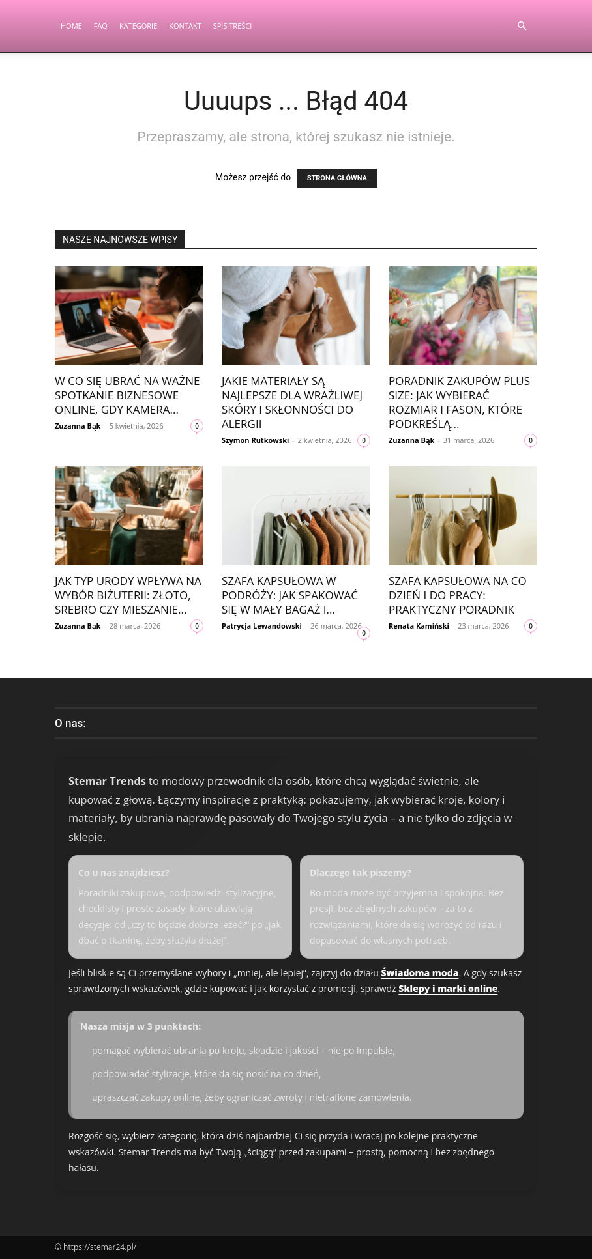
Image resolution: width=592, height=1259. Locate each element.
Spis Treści (232, 26)
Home (71, 26)
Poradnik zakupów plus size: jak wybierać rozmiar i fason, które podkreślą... (459, 402)
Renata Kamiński (419, 625)
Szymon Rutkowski (255, 440)
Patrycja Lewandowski (262, 625)
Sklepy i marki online (447, 988)
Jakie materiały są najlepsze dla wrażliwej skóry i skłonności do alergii (292, 402)
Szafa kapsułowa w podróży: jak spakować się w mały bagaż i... (290, 595)
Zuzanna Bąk (77, 426)
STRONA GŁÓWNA (337, 178)
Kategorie (138, 26)
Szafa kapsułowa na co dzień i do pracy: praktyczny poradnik (458, 595)
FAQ (101, 26)
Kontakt (185, 26)
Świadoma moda (419, 973)
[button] (521, 26)
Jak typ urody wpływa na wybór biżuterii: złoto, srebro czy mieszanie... (128, 595)
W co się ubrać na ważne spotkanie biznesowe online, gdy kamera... (127, 395)
